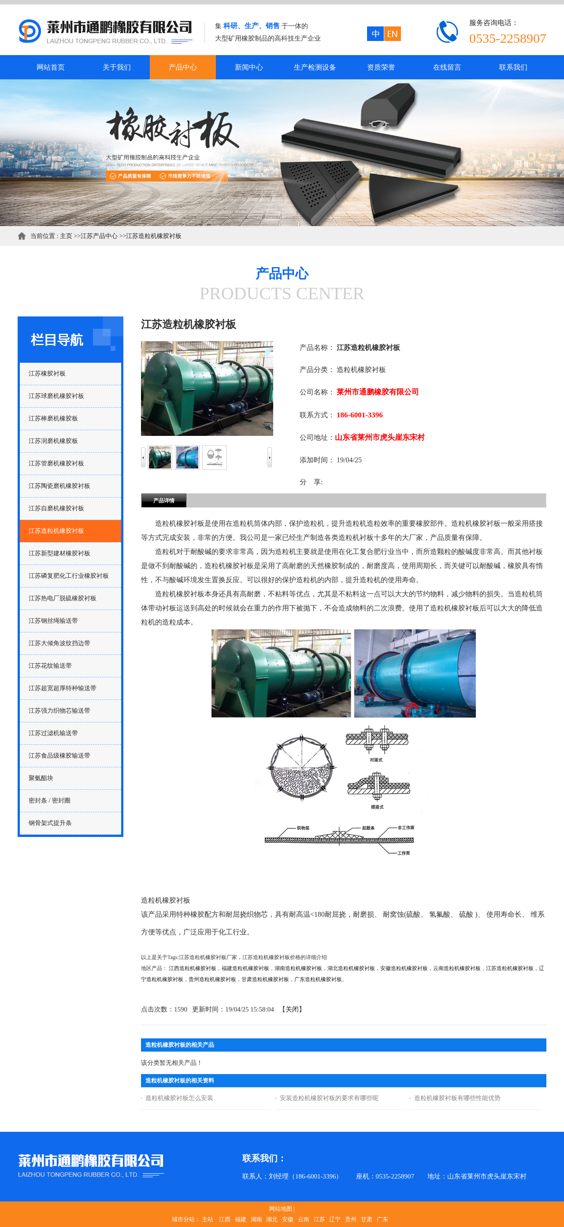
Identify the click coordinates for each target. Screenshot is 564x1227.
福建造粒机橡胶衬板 (245, 968)
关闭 (292, 1009)
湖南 (256, 1219)
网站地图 (280, 1208)
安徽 (287, 1219)
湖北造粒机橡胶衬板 (351, 968)
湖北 (272, 1219)
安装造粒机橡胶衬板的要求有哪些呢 (329, 1098)
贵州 (350, 1219)
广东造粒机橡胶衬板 (318, 979)
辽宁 (335, 1219)
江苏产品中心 (99, 236)
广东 (382, 1219)
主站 (207, 1219)
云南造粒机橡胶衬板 (457, 968)
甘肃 (366, 1219)
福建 (240, 1219)
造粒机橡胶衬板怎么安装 (179, 1098)
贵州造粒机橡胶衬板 (212, 979)
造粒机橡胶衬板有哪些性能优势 (457, 1098)
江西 (224, 1219)
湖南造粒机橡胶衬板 (298, 968)
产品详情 (163, 501)
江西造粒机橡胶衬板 (192, 968)
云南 (303, 1219)
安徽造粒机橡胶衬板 (404, 968)
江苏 (319, 1219)
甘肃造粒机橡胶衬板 (265, 979)
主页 (66, 236)
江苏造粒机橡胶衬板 (154, 236)
